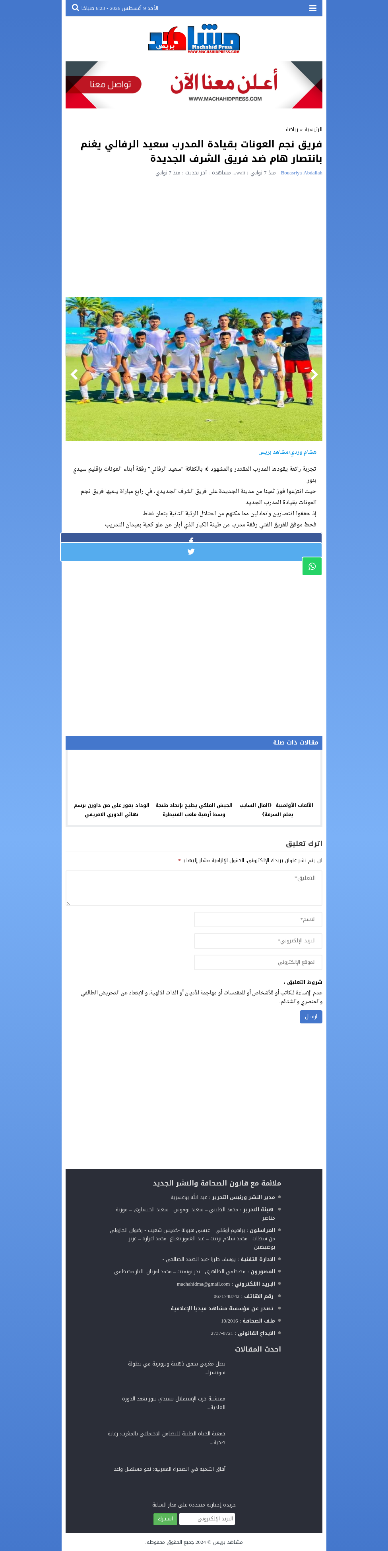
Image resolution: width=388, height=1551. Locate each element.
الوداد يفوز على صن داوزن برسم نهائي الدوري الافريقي (111, 810)
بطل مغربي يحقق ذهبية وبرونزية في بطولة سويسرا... (176, 1368)
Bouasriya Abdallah (301, 173)
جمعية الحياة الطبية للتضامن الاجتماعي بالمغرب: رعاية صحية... (166, 1438)
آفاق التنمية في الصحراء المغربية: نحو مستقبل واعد (169, 1469)
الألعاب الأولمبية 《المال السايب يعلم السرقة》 (276, 810)
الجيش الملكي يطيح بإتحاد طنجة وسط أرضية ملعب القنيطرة (194, 810)
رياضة (292, 129)
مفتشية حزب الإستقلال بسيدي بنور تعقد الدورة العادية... (173, 1403)
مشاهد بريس (228, 1542)
